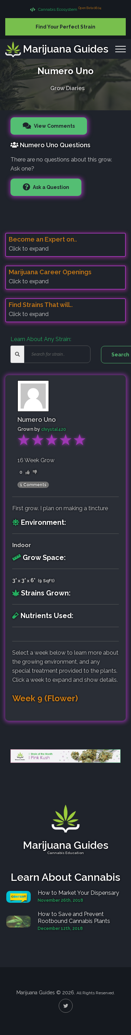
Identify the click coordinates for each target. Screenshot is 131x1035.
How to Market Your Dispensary (78, 893)
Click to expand (29, 248)
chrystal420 (53, 429)
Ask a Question (50, 187)
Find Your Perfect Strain (65, 27)
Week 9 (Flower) (45, 698)
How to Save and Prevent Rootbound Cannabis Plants (74, 917)
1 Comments (33, 484)
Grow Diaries (67, 87)
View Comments (54, 126)
